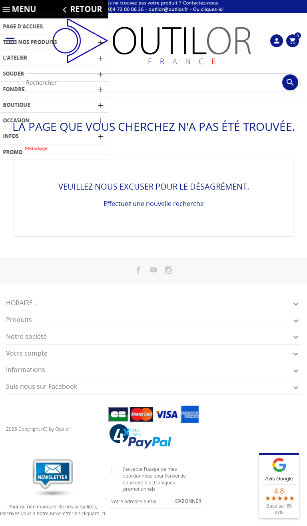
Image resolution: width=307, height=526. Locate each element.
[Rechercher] (159, 82)
